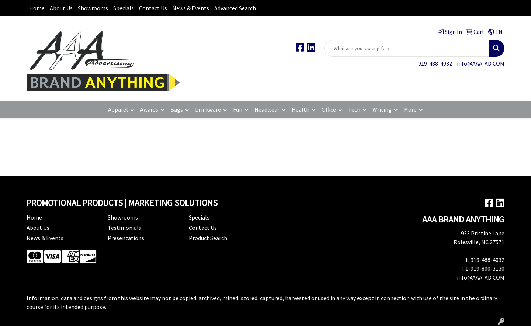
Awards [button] (149, 109)
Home (37, 8)
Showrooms (93, 8)
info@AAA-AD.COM (480, 63)
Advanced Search (235, 8)
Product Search (208, 238)
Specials (123, 8)
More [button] (410, 109)
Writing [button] (382, 109)
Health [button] (300, 109)
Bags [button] (176, 109)
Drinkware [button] (208, 109)
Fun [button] (237, 109)
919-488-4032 (435, 63)
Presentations (126, 238)
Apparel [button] (118, 109)
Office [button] (329, 109)
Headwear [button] (267, 109)
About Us (61, 8)
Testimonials (124, 227)
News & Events (190, 8)
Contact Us (153, 8)
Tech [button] (354, 109)
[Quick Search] (406, 48)
